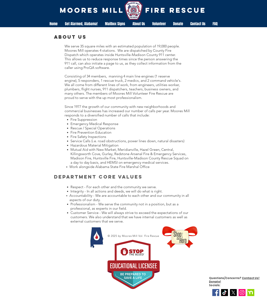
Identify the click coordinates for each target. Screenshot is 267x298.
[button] (139, 24)
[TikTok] (224, 292)
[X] (233, 292)
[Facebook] (215, 292)
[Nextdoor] (250, 292)
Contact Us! (250, 278)
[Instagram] (242, 292)
